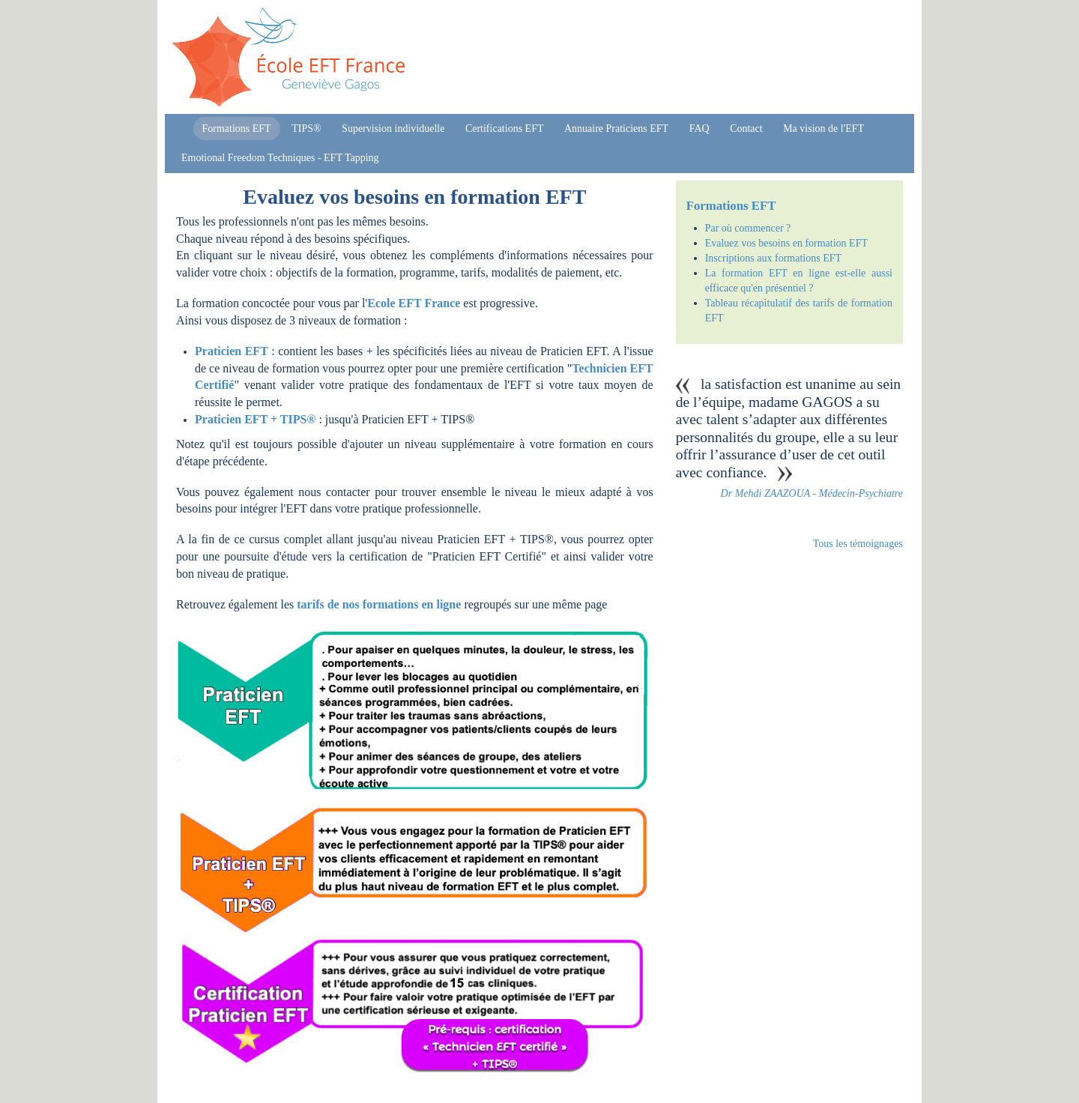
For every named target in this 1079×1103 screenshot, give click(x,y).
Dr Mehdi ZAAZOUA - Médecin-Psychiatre (812, 493)
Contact (746, 128)
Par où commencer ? (748, 228)
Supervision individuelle (393, 128)
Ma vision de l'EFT (823, 128)
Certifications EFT (504, 128)
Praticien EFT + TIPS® (255, 419)
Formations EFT (236, 128)
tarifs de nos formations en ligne (379, 604)
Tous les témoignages (858, 543)
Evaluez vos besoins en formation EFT (786, 243)
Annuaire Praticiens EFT (616, 128)
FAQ (699, 128)
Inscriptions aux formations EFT (773, 258)
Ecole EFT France (413, 303)
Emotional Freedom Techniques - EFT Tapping (280, 157)
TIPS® (306, 128)
